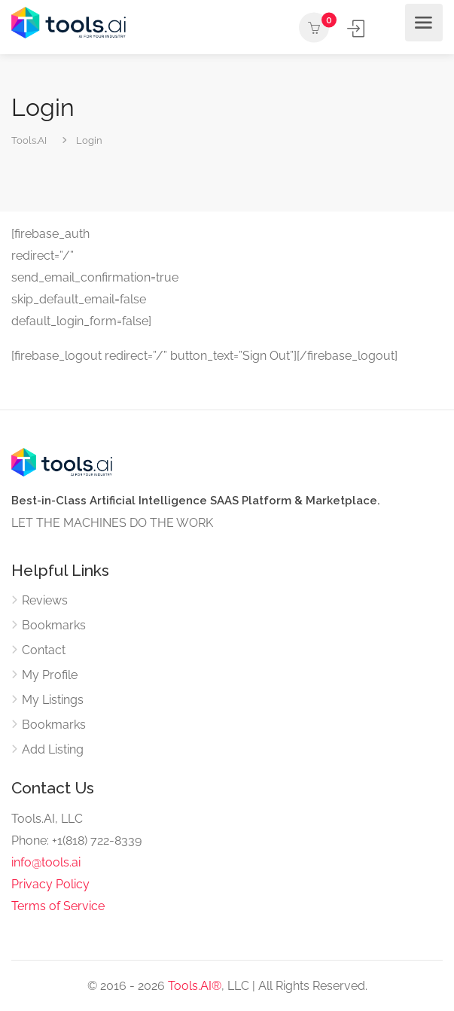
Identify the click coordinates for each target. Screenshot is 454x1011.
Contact (44, 650)
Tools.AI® (194, 986)
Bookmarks (54, 625)
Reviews (45, 600)
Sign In (357, 28)
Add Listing (385, 28)
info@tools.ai (46, 862)
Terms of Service (58, 906)
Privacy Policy (50, 884)
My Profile (50, 675)
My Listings (53, 700)
